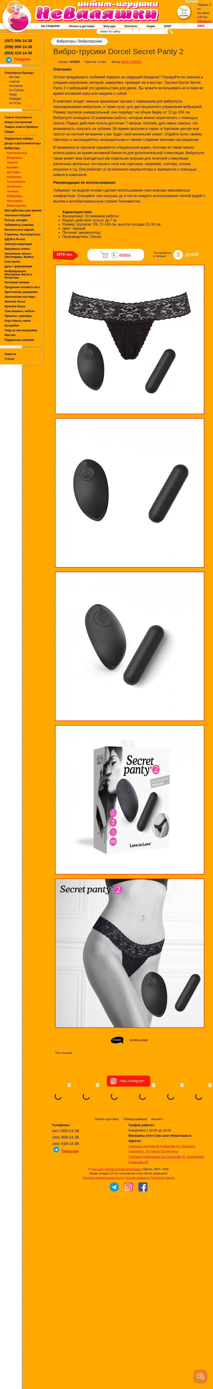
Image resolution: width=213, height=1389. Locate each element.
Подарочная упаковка (19, 340)
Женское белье (15, 301)
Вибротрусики (16, 205)
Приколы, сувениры (18, 316)
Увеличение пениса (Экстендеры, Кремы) (19, 255)
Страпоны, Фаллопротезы (22, 234)
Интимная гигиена (17, 282)
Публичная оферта (162, 1206)
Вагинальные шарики (19, 229)
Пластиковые (16, 181)
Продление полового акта (22, 287)
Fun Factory (16, 90)
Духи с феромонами (18, 266)
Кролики (12, 167)
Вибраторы (12, 148)
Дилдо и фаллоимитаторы (23, 143)
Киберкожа (14, 177)
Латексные (14, 186)
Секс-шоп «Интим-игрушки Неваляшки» (116, 1197)
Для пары (13, 172)
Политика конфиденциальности (103, 1206)
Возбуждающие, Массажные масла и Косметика (18, 274)
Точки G (12, 162)
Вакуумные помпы (17, 248)
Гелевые (12, 191)
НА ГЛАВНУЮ (50, 26)
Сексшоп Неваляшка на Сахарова (155, 1185)
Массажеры (15, 201)
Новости (10, 354)
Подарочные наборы (19, 138)
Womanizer (16, 85)
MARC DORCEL (131, 61)
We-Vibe (14, 77)
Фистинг (10, 335)
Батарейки (12, 325)
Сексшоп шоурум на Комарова (152, 1174)
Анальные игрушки (18, 215)
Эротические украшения (21, 292)
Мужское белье (15, 306)
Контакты (130, 26)
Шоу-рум (109, 26)
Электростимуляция (18, 244)
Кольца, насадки (16, 220)
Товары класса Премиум (21, 127)
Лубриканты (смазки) (19, 224)
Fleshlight (15, 98)
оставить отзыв (138, 1039)
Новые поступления (18, 122)
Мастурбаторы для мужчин (23, 210)
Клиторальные (17, 153)
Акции (151, 26)
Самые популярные (18, 117)
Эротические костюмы (20, 296)
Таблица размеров (135, 1147)
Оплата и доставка (81, 26)
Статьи (9, 358)
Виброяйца (14, 196)
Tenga (13, 94)
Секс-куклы (12, 261)
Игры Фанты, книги (18, 320)
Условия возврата (136, 1206)
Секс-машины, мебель (20, 311)
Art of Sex (15, 103)
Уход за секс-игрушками (21, 330)
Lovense (14, 81)
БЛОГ (168, 26)
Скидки (9, 131)
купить (125, 255)
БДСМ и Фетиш (15, 239)
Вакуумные (14, 157)
